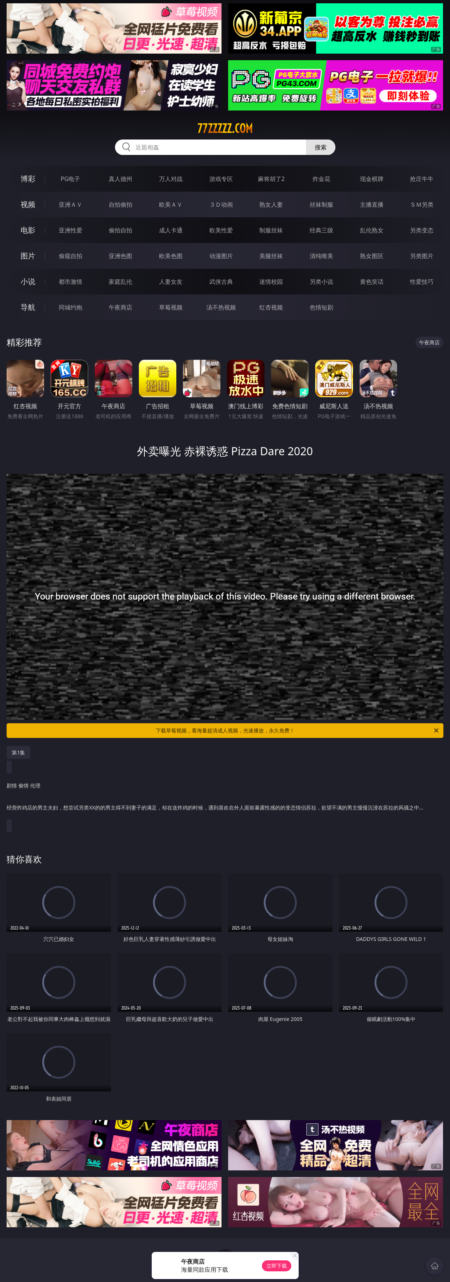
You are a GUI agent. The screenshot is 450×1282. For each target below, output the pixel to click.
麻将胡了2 (271, 179)
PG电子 (70, 179)
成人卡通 (171, 230)
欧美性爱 (221, 230)
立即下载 (276, 1265)
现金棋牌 (372, 179)
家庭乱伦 (120, 282)
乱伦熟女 (372, 230)
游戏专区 (221, 179)
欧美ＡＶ (171, 204)
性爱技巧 (421, 282)
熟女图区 (372, 256)
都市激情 (70, 282)
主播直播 (372, 204)
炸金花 (321, 179)
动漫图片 (221, 256)
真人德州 (120, 179)
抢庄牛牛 (421, 179)
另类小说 (321, 282)
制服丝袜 (271, 230)
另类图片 (421, 256)
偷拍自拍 (120, 230)
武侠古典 (221, 282)
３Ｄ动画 (221, 204)
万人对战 (171, 179)
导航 (28, 307)
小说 (28, 281)
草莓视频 (171, 307)
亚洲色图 (120, 256)
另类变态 (421, 230)
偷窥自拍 (70, 256)
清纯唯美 (321, 256)
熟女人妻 (271, 204)
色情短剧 (321, 307)
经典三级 (321, 230)
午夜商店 (120, 307)
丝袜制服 (321, 204)
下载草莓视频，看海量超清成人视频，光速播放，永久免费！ (298, 730)
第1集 (18, 752)
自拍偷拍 (120, 204)
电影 (28, 230)
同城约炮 (70, 307)
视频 (28, 204)
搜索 (321, 147)
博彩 (28, 179)
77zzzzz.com (225, 128)
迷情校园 (271, 282)
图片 (28, 256)
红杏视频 (271, 307)
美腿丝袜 (271, 256)
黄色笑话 (372, 282)
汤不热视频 (221, 307)
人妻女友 (171, 282)
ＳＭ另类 (421, 204)
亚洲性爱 (70, 230)
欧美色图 (171, 256)
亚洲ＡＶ (70, 204)
